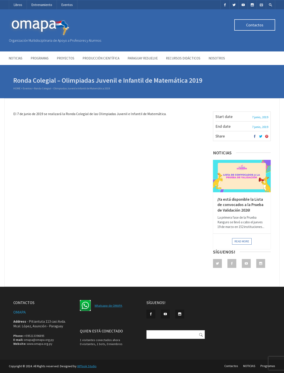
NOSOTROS (217, 58)
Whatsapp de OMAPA (108, 306)
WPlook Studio (87, 366)
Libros (18, 5)
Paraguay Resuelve (143, 58)
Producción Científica (101, 58)
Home (16, 88)
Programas (40, 58)
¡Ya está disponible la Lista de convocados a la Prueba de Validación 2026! (240, 205)
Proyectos (65, 58)
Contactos (254, 24)
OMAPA (19, 312)
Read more (242, 241)
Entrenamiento (41, 5)
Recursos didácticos (183, 58)
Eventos (67, 5)
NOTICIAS (15, 58)
